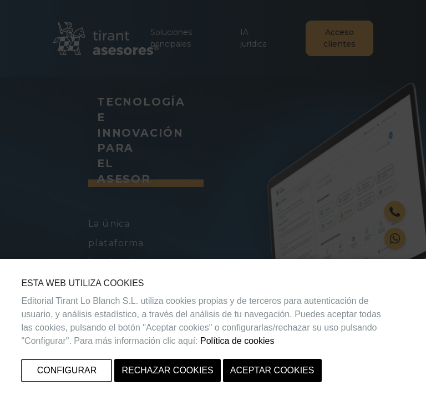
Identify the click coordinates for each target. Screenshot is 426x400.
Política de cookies (237, 341)
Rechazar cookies (167, 370)
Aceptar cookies (272, 370)
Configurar (67, 370)
